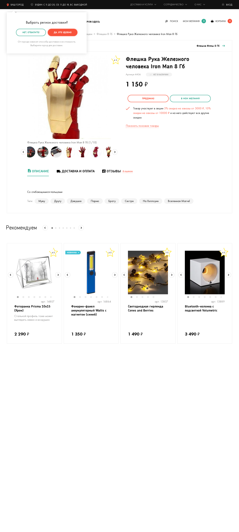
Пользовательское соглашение (139, 466)
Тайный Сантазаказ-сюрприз (129, 424)
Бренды (180, 438)
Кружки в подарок (18, 438)
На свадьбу (14, 416)
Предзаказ (147, 98)
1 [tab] (19, 297)
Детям (11, 455)
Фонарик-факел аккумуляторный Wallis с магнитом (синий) (90, 311)
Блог (179, 433)
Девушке (76, 201)
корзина (221, 21)
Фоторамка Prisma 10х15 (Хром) (33, 309)
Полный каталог (17, 444)
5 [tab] (41, 297)
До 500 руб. (70, 444)
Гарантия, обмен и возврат (136, 433)
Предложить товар (131, 449)
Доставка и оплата (75, 171)
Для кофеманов (73, 427)
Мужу (41, 201)
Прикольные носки (74, 438)
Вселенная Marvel (179, 201)
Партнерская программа (135, 455)
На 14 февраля (72, 460)
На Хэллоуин (151, 201)
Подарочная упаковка (133, 416)
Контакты (182, 416)
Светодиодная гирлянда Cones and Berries (147, 309)
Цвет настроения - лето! (22, 411)
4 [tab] (36, 297)
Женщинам (70, 449)
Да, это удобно (63, 32)
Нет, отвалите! (31, 32)
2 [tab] (25, 297)
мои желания (191, 21)
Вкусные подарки (73, 433)
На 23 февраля (16, 466)
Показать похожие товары (142, 125)
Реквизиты (182, 422)
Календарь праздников (134, 460)
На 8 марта (70, 466)
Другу (57, 201)
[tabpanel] (34, 272)
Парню (95, 201)
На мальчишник (72, 422)
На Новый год (15, 427)
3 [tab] (30, 297)
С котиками (14, 422)
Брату (112, 201)
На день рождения (74, 411)
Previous (23, 152)
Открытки (69, 455)
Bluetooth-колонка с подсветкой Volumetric (202, 309)
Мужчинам (13, 449)
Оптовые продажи (131, 444)
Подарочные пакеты (19, 460)
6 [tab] (47, 297)
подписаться (213, 370)
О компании (183, 411)
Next (114, 152)
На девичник (71, 416)
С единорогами (16, 433)
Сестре (129, 201)
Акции (123, 438)
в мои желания (186, 98)
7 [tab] (222, 297)
